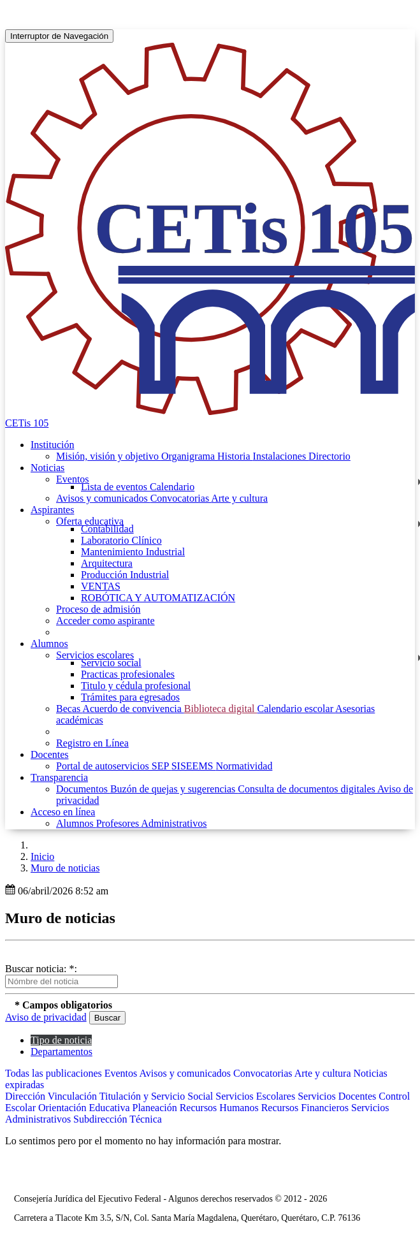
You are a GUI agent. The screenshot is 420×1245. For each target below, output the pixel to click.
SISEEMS (193, 766)
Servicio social (111, 662)
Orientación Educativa (85, 1107)
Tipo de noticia (61, 1040)
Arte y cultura (239, 498)
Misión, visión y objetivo (108, 456)
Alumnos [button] (49, 643)
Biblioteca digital (220, 708)
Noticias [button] (47, 467)
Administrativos (173, 823)
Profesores (118, 823)
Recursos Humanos (220, 1107)
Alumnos (76, 823)
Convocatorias (181, 498)
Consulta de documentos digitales (307, 788)
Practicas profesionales (128, 674)
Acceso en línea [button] (63, 811)
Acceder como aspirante (105, 620)
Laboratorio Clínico (121, 540)
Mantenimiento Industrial (133, 551)
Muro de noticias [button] (65, 868)
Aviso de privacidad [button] (46, 1017)
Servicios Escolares (256, 1096)
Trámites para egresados (130, 697)
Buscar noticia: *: (41, 968)
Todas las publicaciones (55, 1073)
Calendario (172, 486)
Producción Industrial (125, 574)
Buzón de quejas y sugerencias (174, 788)
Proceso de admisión (98, 609)
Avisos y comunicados (103, 498)
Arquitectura (107, 563)
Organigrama (189, 456)
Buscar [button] (107, 1018)
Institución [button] (52, 444)
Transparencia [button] (59, 777)
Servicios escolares (95, 655)
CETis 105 (26, 423)
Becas (69, 708)
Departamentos (61, 1051)
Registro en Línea (92, 743)
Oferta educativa (90, 521)
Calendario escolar (296, 708)
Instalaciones (281, 456)
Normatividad (244, 766)
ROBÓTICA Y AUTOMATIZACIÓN (158, 597)
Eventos (72, 479)
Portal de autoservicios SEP (113, 766)
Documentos (83, 788)
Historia (235, 456)
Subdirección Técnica (117, 1119)
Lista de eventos (115, 486)
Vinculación (73, 1096)
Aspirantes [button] (52, 509)
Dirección (26, 1096)
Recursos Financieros (306, 1107)
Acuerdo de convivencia (133, 708)
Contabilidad (107, 528)
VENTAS (100, 586)
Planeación (155, 1107)
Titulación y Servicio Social (157, 1096)
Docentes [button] (50, 754)
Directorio (329, 456)
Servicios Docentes (338, 1096)
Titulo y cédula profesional (136, 685)
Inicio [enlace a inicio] (42, 856)
